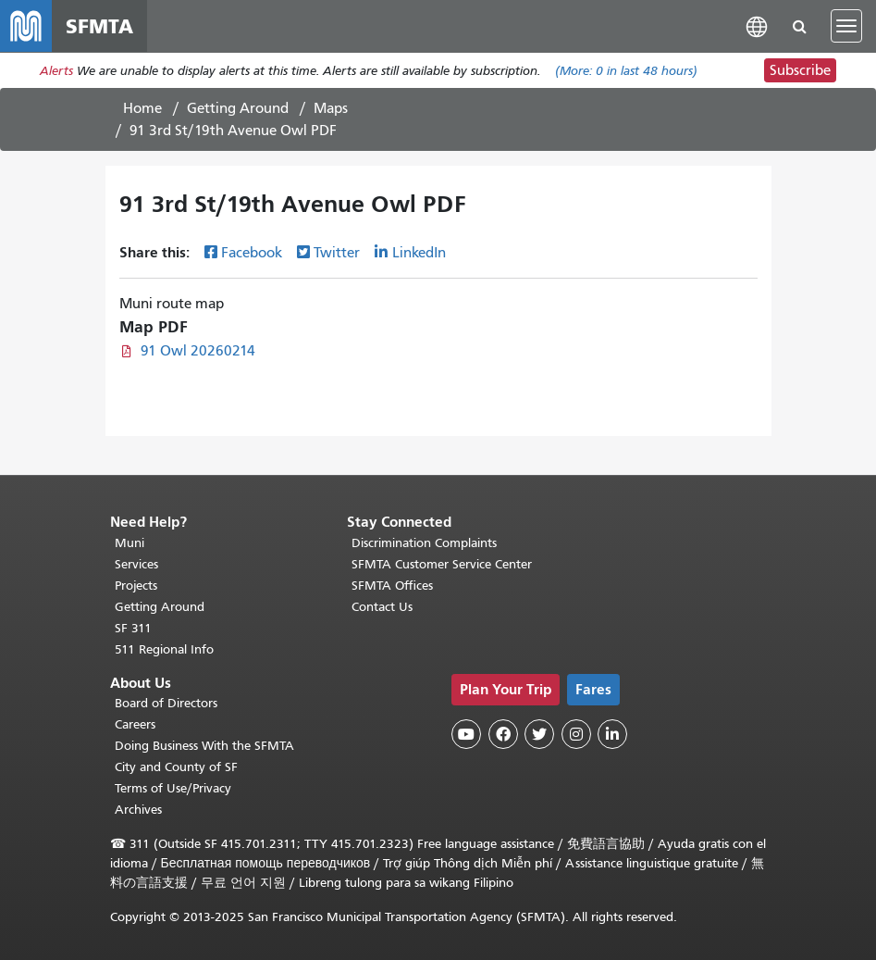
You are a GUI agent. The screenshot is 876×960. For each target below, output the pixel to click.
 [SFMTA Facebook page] (503, 734)
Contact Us (382, 607)
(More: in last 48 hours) (626, 71)
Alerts (56, 71)
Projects (136, 585)
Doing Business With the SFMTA (204, 746)
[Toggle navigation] (846, 26)
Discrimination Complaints (424, 543)
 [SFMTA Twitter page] (539, 734)
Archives (138, 809)
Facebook (251, 252)
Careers (135, 724)
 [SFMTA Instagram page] (576, 734)
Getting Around (238, 108)
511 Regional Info (164, 649)
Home (142, 108)
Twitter (337, 252)
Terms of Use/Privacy (173, 788)
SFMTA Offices (392, 585)
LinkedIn (419, 252)
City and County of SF (176, 767)
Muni (129, 543)
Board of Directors (166, 703)
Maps (331, 108)
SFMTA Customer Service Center (442, 564)
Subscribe (800, 70)
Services (136, 564)
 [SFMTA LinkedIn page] (612, 734)
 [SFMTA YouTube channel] (466, 734)
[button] (756, 25)
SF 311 (133, 628)
